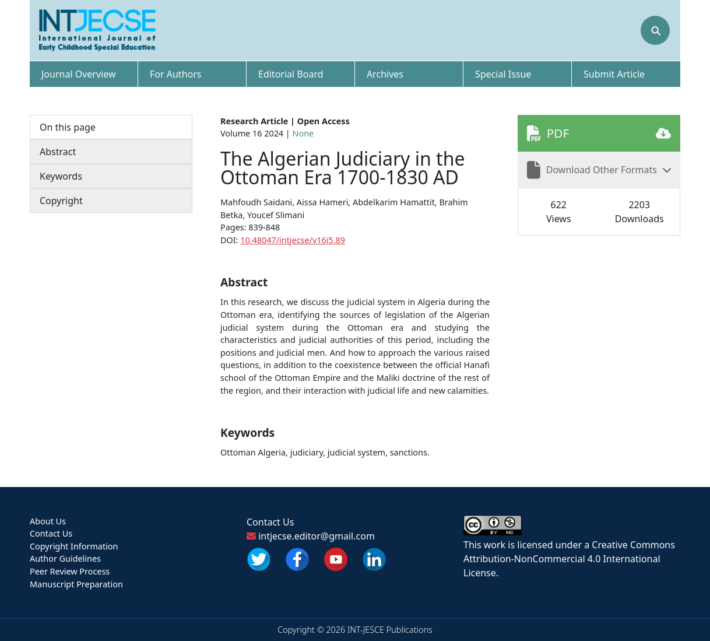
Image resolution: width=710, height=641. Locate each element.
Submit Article (614, 74)
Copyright (61, 200)
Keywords (61, 176)
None (303, 133)
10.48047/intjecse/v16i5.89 (292, 240)
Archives (385, 74)
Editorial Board (291, 74)
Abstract (58, 151)
